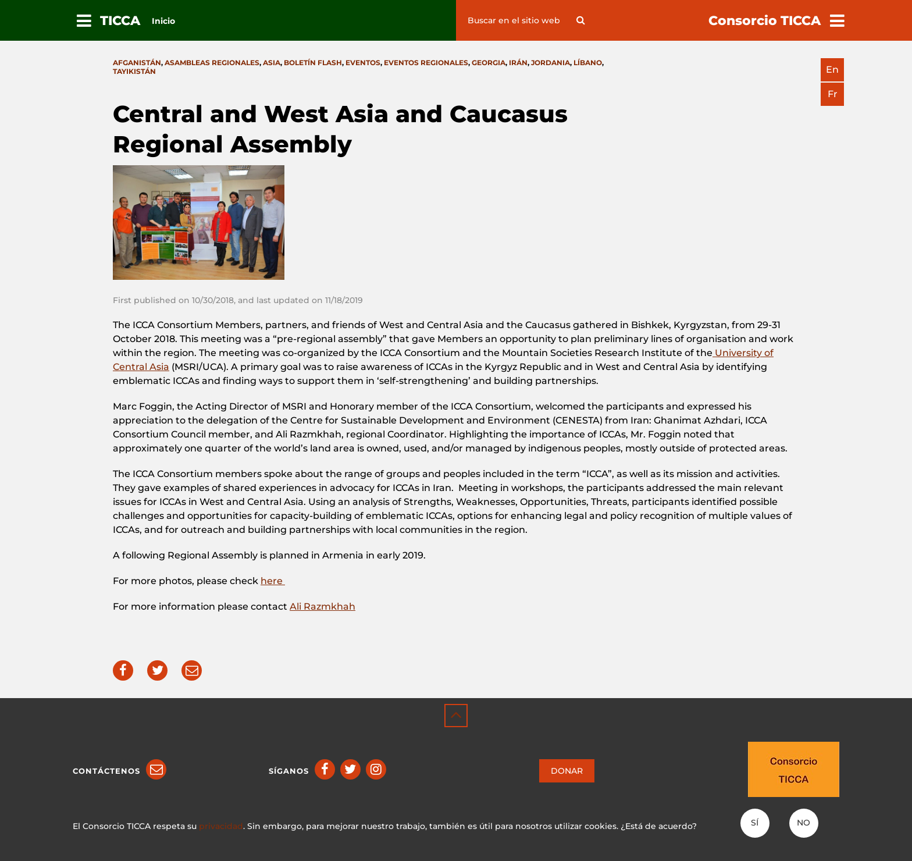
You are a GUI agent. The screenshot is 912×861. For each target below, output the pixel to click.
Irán (518, 62)
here (273, 580)
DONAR (567, 771)
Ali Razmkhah (322, 606)
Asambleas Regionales (212, 62)
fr (833, 93)
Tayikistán (134, 71)
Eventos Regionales (426, 62)
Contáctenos (106, 770)
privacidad (221, 826)
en (832, 69)
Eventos (362, 62)
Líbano (587, 62)
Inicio (163, 21)
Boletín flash (313, 62)
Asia (271, 62)
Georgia (488, 62)
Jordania (550, 62)
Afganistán (137, 62)
